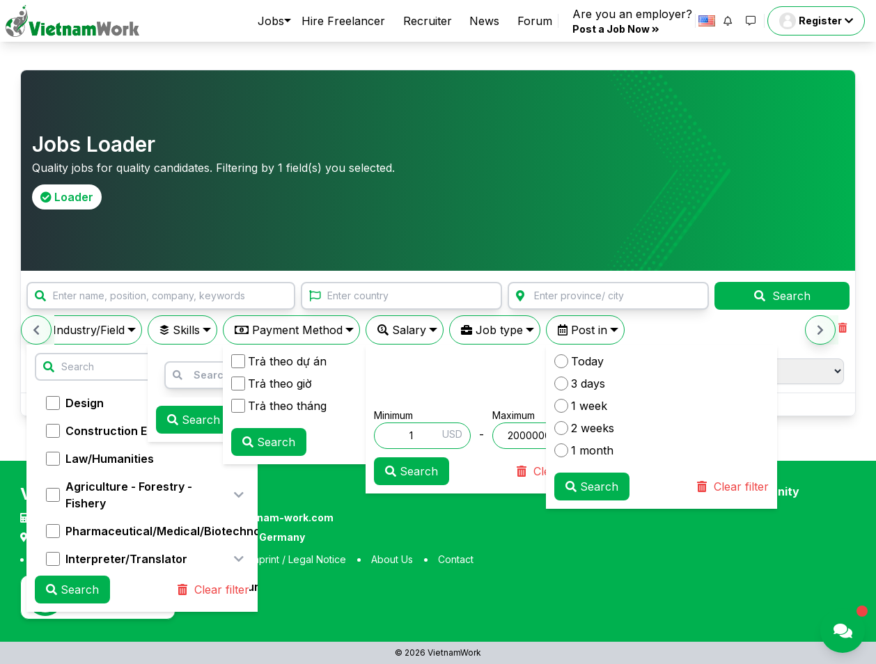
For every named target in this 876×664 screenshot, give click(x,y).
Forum (534, 21)
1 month (583, 450)
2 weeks (584, 428)
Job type (492, 330)
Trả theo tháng (279, 406)
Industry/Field (81, 330)
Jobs (271, 21)
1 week (580, 406)
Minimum (393, 415)
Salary (401, 330)
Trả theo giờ (271, 383)
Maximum (513, 415)
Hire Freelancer (343, 21)
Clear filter (213, 589)
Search (782, 296)
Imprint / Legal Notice (297, 559)
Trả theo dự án (279, 361)
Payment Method (289, 330)
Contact (456, 559)
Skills (179, 330)
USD (452, 434)
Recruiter (427, 21)
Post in (582, 330)
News (484, 21)
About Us (392, 559)
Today (579, 361)
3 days (579, 383)
